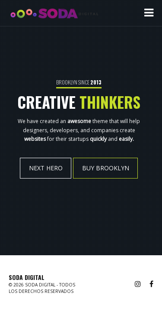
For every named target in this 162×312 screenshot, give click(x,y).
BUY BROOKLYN (105, 168)
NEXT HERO (45, 168)
